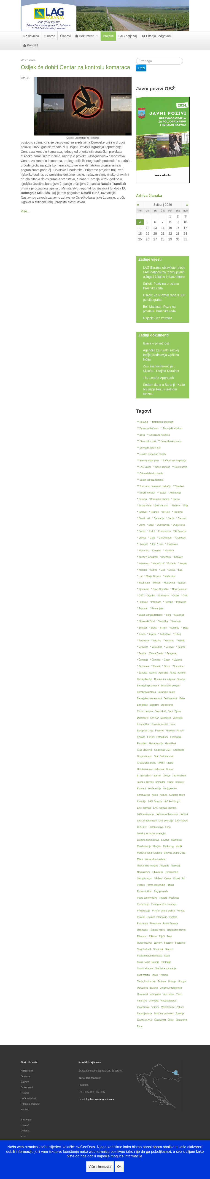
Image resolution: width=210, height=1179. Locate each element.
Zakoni (180, 1007)
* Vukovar (169, 647)
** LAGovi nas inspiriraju (173, 460)
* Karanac (156, 550)
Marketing (168, 846)
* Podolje (168, 602)
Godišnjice (178, 749)
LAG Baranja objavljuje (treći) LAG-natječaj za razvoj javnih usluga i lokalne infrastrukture (164, 272)
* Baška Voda (144, 505)
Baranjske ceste (166, 692)
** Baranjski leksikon (171, 428)
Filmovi (180, 730)
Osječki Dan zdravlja (157, 318)
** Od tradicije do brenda (150, 473)
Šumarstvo (181, 1019)
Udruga (172, 981)
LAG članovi (181, 820)
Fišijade (141, 737)
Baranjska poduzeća (148, 685)
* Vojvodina (156, 647)
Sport (167, 955)
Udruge (182, 981)
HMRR (161, 762)
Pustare (173, 917)
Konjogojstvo (170, 788)
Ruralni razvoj (144, 942)
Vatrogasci (155, 994)
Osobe (167, 878)
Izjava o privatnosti (156, 343)
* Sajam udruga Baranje (150, 614)
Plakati (170, 884)
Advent (153, 672)
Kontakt (30, 45)
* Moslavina (168, 582)
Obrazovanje (171, 872)
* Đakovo (177, 659)
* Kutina (153, 569)
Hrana (170, 762)
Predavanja (143, 904)
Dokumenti (86, 36)
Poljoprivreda (161, 891)
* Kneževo (165, 557)
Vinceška (154, 1000)
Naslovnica (31, 36)
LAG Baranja (155, 801)
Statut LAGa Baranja (148, 962)
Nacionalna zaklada (155, 859)
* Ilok (152, 544)
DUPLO (154, 717)
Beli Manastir (171, 698)
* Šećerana (143, 666)
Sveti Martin (143, 974)
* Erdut (151, 531)
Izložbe (166, 775)
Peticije (141, 884)
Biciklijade (142, 704)
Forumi (151, 737)
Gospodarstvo (144, 756)
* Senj (167, 614)
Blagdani (154, 704)
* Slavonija (178, 614)
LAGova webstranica (167, 814)
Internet (157, 775)
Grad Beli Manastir (164, 756)
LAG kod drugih (172, 801)
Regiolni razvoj (157, 929)
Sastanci (168, 942)
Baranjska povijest (170, 685)
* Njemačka (143, 589)
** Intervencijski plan (148, 460)
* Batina (175, 499)
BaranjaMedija (144, 679)
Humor (170, 769)
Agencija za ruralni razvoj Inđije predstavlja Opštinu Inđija (161, 354)
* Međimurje (143, 582)
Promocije (161, 917)
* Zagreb (180, 647)
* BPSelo (165, 512)
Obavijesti (157, 872)
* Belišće (175, 505)
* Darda (170, 518)
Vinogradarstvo (168, 1000)
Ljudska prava (155, 827)
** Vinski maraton (146, 492)
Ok (119, 1166)
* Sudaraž (174, 627)
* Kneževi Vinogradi (147, 557)
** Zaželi (161, 492)
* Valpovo (156, 640)
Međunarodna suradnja (149, 852)
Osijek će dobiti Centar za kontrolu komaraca (75, 67)
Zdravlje (179, 1013)
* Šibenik (155, 666)
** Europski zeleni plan (149, 447)
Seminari (158, 949)
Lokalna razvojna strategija (151, 833)
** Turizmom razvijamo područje (154, 486)
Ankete (182, 672)
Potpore (163, 897)
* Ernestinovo (163, 531)
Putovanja (142, 923)
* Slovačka (162, 621)
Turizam (162, 981)
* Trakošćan (164, 634)
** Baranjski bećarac (148, 428)
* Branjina (177, 512)
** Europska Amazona (169, 441)
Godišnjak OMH (162, 749)
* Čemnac (155, 659)
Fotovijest (142, 743)
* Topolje (151, 634)
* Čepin (166, 659)
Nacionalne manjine (147, 865)
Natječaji (175, 865)
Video (179, 994)
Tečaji (154, 974)
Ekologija (178, 717)
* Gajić (151, 537)
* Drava (141, 524)
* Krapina (142, 569)
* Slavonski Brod (146, 621)
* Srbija (153, 627)
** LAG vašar (144, 466)
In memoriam (144, 775)
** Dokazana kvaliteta (158, 434)
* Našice (181, 582)
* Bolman (154, 512)
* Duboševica (162, 524)
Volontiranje (143, 1007)
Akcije (173, 672)
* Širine (166, 666)
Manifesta (176, 839)
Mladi (140, 859)
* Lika (162, 569)
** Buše (141, 434)
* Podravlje (180, 602)
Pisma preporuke (156, 884)
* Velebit (180, 640)
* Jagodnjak (171, 544)
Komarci (179, 782)
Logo (167, 827)
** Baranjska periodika (161, 421)
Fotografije (176, 737)
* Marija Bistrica (152, 576)
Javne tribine (179, 775)
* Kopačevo (143, 563)
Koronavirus (143, 794)
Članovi (65, 36)
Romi (169, 936)
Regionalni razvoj (176, 929)
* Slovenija (175, 621)
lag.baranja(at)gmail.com (100, 1099)
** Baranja (142, 421)
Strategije (166, 962)
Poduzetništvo (144, 891)
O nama (49, 36)
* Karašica (168, 550)
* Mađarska (169, 576)
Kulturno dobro (177, 794)
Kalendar (160, 782)
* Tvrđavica (143, 640)
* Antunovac (174, 492)
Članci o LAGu (145, 1019)
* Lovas (171, 569)
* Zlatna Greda (155, 653)
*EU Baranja (179, 531)
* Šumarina (177, 666)
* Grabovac (179, 537)
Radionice (142, 929)
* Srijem (163, 627)
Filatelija (170, 730)
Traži (141, 68)
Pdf (183, 878)
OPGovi (158, 878)
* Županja (142, 672)
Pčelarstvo (155, 923)
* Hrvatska (142, 544)
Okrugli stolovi (144, 878)
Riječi (162, 936)
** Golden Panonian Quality (151, 454)
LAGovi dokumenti (147, 820)
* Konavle (177, 557)
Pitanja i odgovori (156, 36)
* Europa (141, 537)
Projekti (108, 36)
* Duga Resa (178, 524)
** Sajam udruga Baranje (150, 479)
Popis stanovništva (147, 897)
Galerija (25, 1130)
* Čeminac (142, 659)
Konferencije (154, 788)
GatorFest (170, 743)
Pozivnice (174, 897)
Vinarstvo (142, 1000)
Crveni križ (160, 711)
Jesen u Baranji (145, 782)
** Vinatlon (178, 486)
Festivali (159, 730)
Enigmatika (143, 724)
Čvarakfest (160, 1019)
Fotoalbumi (162, 737)
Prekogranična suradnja (163, 904)
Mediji (178, 846)
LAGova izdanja (145, 814)
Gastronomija (156, 743)
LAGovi (184, 814)
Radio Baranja (170, 923)
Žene (140, 1026)
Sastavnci (180, 942)
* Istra (160, 544)
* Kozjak (182, 563)
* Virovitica (142, 647)
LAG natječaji (127, 36)
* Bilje (185, 505)
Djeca (178, 711)
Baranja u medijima (164, 679)
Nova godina (144, 872)
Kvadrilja (141, 801)
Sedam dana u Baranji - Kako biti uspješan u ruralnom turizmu (164, 389)
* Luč (140, 576)
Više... (25, 211)
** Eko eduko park (146, 441)
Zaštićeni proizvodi (164, 1013)
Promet (151, 917)
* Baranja (142, 499)
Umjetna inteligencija (171, 987)
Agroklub (163, 672)
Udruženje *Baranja (147, 987)
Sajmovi (157, 942)
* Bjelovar (142, 512)
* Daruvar (181, 518)
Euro (172, 724)
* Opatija (150, 595)
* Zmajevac (171, 653)
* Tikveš (141, 634)
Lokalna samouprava (148, 839)
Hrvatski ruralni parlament (150, 769)
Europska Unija (145, 730)
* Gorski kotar (164, 537)
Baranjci (181, 679)
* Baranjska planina (159, 499)
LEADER (142, 827)
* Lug (179, 569)
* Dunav (141, 531)
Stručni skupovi (145, 968)
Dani (170, 711)
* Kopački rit (157, 563)
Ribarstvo (142, 936)
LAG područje (166, 820)
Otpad (176, 878)
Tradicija (163, 974)
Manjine (157, 846)
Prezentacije (143, 910)
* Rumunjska (157, 608)
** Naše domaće (161, 466)
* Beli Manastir (161, 505)
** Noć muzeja (179, 466)
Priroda (181, 910)
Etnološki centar (159, 724)
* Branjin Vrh (144, 518)
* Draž (150, 524)
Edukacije (165, 717)
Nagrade (164, 865)
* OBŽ (140, 595)
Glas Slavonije (144, 749)
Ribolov (153, 936)
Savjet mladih (144, 949)
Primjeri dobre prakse (163, 910)
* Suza (184, 627)
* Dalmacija (158, 518)
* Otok (184, 595)
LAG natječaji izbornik (164, 807)
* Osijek (175, 595)
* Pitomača (155, 602)
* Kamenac (143, 550)
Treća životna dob (146, 981)
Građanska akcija (146, 762)
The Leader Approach (158, 378)
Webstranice (168, 1007)
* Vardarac (168, 640)
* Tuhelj (177, 634)
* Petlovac (142, 602)
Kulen (155, 794)
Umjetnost (142, 994)
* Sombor (142, 627)
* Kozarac (171, 563)
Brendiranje (167, 704)
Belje (182, 698)
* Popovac (142, 608)
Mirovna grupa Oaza (174, 852)
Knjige (170, 782)
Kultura (163, 794)
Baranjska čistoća (146, 692)
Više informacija (100, 1166)
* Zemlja (141, 653)
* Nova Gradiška (160, 589)
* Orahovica (162, 595)
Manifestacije (144, 846)
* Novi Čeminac (178, 589)
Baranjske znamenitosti (149, 698)
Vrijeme (155, 1007)
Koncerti (141, 788)
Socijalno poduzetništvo (149, 955)
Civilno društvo (145, 711)
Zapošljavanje (144, 1013)
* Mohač (156, 582)
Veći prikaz (168, 994)
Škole (171, 1019)
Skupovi (168, 949)
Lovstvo (165, 839)
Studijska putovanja (165, 968)
